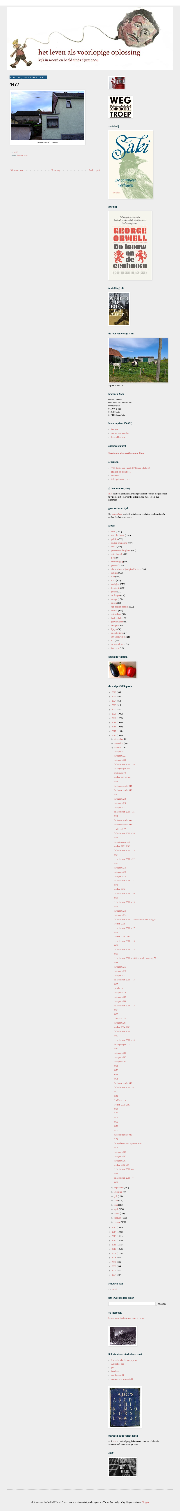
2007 (114, 1262)
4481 (116, 1048)
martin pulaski (117, 1375)
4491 (116, 898)
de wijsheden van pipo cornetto (127, 1143)
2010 (114, 1249)
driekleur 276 (120, 1018)
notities (114, 573)
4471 (116, 1130)
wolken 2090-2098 (122, 936)
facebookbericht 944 (123, 786)
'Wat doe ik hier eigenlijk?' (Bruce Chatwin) (130, 468)
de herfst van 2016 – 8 (124, 1169)
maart (117, 1213)
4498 (116, 781)
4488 (116, 945)
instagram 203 (120, 1152)
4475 (116, 1109)
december (119, 739)
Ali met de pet (117, 1364)
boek (113, 531)
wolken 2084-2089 (122, 1027)
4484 (116, 1010)
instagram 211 (120, 975)
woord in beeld (117, 535)
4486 (116, 962)
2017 (114, 731)
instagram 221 (120, 755)
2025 (114, 696)
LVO (113, 580)
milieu (114, 603)
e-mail (114, 1289)
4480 (116, 1066)
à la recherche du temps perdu (124, 1360)
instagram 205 (120, 1057)
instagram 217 (120, 807)
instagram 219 (120, 799)
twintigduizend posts (120, 479)
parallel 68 (118, 988)
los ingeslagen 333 (122, 842)
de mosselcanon (118, 644)
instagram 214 (120, 876)
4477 (116, 1091)
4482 (116, 1035)
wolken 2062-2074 (122, 1165)
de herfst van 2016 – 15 (124, 949)
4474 (116, 1117)
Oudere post (94, 170)
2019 (114, 722)
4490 (116, 906)
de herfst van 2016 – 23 (124, 850)
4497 (116, 794)
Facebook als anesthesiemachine (126, 453)
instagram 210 (120, 992)
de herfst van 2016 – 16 (124, 941)
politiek (114, 539)
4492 (116, 885)
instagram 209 (120, 997)
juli (116, 1196)
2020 (114, 718)
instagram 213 (120, 967)
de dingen (115, 595)
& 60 (116, 1074)
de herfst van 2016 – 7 (124, 1178)
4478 (116, 1078)
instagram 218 (120, 803)
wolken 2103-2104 (122, 777)
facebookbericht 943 (123, 790)
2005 (114, 1270)
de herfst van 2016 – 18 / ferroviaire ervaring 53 (135, 919)
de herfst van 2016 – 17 (124, 928)
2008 (114, 1257)
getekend (115, 565)
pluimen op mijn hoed (121, 472)
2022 (114, 709)
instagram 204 (120, 1061)
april (116, 1209)
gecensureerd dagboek (121, 550)
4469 (116, 1173)
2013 (114, 1236)
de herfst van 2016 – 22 (124, 859)
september (119, 1187)
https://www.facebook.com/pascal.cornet (126, 1318)
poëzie (114, 591)
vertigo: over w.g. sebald (122, 1379)
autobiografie (117, 554)
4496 (116, 816)
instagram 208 (120, 1001)
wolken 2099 (119, 923)
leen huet (115, 1371)
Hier (110, 493)
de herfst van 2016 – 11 (124, 1031)
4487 (116, 954)
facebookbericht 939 (123, 1134)
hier (114, 1441)
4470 (116, 1147)
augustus (118, 1192)
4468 (116, 1182)
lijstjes (114, 629)
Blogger (145, 1502)
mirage (114, 599)
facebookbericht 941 (123, 824)
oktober (118, 747)
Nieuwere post (16, 170)
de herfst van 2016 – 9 (124, 1087)
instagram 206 (120, 1053)
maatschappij (117, 561)
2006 (114, 1266)
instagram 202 (120, 1156)
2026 (114, 692)
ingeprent (115, 648)
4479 (116, 1070)
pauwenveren (117, 621)
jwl (112, 1367)
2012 (114, 1240)
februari (118, 1218)
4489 (116, 932)
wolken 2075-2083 (122, 1104)
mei (116, 1205)
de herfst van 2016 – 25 (124, 811)
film (113, 576)
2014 (114, 1232)
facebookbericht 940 (123, 1083)
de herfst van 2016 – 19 (124, 902)
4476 (116, 1096)
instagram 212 (120, 971)
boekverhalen (117, 618)
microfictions (117, 633)
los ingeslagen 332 (122, 1044)
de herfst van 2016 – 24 (124, 833)
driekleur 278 (120, 773)
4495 (116, 837)
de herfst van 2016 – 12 (124, 1005)
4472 (116, 1126)
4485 (116, 984)
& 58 (116, 1139)
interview (115, 475)
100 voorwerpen (118, 637)
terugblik (115, 625)
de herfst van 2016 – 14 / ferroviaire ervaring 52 (135, 958)
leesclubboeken (118, 437)
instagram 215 (120, 867)
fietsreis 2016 (22, 155)
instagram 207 (120, 1023)
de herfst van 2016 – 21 (124, 880)
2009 (114, 1253)
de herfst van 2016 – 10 (124, 1040)
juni (116, 1200)
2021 (114, 713)
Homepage (56, 170)
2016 (114, 735)
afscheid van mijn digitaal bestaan (126, 569)
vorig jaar (115, 584)
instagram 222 (120, 751)
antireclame (116, 614)
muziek (114, 610)
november (119, 743)
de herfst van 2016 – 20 (124, 893)
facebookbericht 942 (123, 820)
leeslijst (114, 429)
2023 (114, 705)
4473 (116, 1122)
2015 (114, 1227)
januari (117, 1222)
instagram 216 (120, 872)
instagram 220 (120, 760)
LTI (112, 640)
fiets (113, 558)
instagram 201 (120, 1160)
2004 (114, 1275)
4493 (116, 863)
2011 (114, 1244)
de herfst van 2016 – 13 (124, 979)
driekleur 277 (120, 829)
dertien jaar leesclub (120, 433)
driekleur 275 (120, 1100)
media (113, 546)
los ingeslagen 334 (122, 768)
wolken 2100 (119, 889)
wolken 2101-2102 (122, 846)
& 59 (116, 1113)
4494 (116, 855)
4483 (116, 1014)
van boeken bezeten (120, 607)
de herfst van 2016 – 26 (124, 764)
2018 (114, 726)
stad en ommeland (119, 543)
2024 (114, 701)
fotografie (115, 588)
